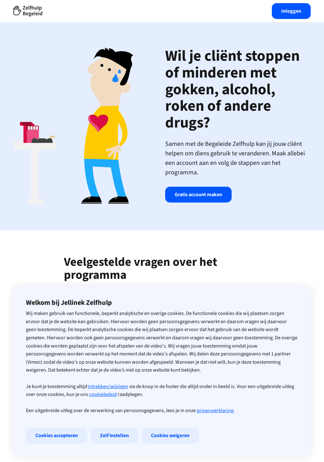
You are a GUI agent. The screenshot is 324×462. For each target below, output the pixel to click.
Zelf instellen (114, 451)
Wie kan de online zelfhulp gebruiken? (162, 297)
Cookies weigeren (170, 451)
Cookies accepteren (56, 451)
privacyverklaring (215, 427)
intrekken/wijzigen (108, 402)
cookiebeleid (103, 410)
